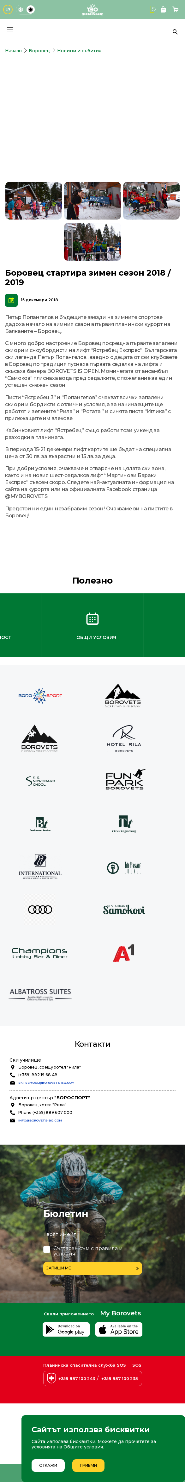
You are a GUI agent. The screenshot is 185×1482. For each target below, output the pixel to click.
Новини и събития (79, 51)
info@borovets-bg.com (40, 1120)
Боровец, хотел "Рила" (42, 1104)
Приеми (88, 1465)
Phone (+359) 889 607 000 (45, 1112)
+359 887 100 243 (76, 1378)
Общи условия (96, 637)
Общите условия (83, 1447)
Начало (13, 51)
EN (8, 9)
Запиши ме (92, 1268)
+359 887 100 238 (119, 1378)
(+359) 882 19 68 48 (37, 1074)
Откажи (48, 1465)
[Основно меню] (10, 29)
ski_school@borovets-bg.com (46, 1082)
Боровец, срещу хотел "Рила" (49, 1067)
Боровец (39, 51)
